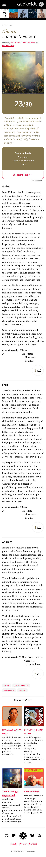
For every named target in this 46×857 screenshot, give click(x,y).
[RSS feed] (39, 836)
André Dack (15, 42)
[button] (4, 4)
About (13, 843)
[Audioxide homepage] (23, 836)
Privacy (23, 843)
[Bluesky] (32, 836)
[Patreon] (14, 836)
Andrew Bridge (8, 45)
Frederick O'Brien (28, 42)
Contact (33, 843)
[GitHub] (6, 836)
